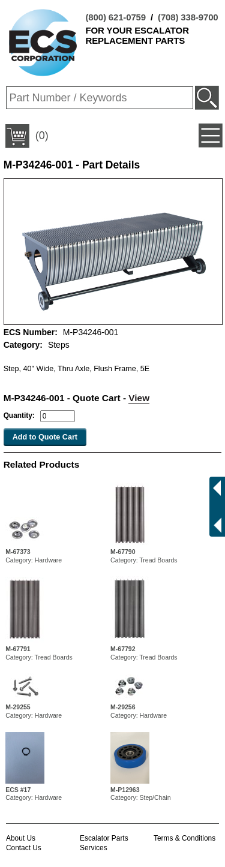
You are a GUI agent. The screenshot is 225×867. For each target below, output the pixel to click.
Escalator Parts (104, 838)
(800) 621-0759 (116, 17)
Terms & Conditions (184, 838)
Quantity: (19, 415)
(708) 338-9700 (188, 17)
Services (93, 848)
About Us (20, 838)
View (138, 398)
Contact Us (23, 848)
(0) (27, 136)
